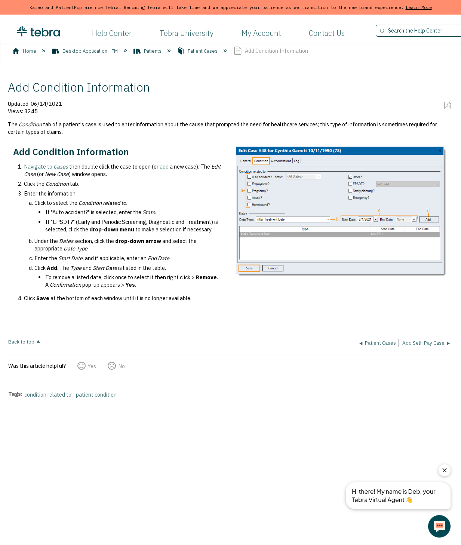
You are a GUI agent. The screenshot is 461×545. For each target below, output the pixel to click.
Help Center (112, 33)
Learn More (419, 7)
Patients (148, 51)
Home (24, 51)
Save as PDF (447, 106)
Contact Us (327, 33)
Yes (91, 366)
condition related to (47, 394)
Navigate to (46, 166)
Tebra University (186, 33)
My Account (261, 33)
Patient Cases (198, 51)
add (164, 166)
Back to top (21, 341)
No (121, 366)
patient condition (96, 394)
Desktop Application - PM (85, 51)
